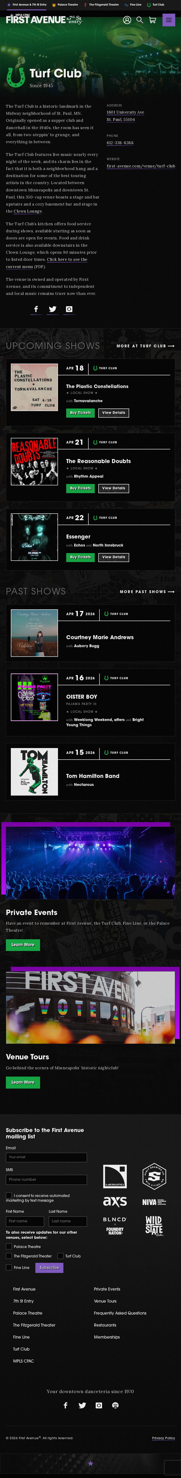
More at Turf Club (141, 346)
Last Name (58, 1214)
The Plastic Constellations (105, 386)
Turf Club (69, 1259)
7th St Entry (25, 1304)
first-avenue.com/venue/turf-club (140, 165)
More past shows (143, 592)
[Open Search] (140, 20)
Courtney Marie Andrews (110, 637)
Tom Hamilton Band (101, 775)
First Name (15, 1214)
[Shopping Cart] (152, 20)
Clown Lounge (61, 211)
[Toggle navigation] (169, 20)
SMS (9, 1171)
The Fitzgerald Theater (29, 1259)
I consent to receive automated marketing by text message (38, 1200)
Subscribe (49, 1271)
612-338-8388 (118, 142)
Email (11, 1149)
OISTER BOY (86, 696)
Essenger (82, 536)
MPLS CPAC (25, 1365)
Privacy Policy (163, 1442)
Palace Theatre (23, 1249)
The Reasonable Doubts (108, 461)
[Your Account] (127, 20)
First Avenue (26, 1292)
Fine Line (17, 1270)
